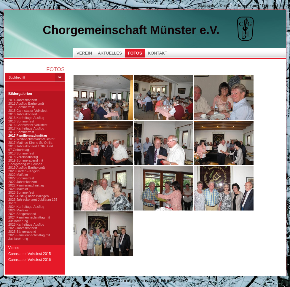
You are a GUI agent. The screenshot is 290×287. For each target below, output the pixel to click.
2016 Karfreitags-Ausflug (26, 117)
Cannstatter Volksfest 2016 (29, 260)
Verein (84, 53)
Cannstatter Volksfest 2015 (29, 254)
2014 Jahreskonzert (22, 100)
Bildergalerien (20, 94)
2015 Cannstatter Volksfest (27, 110)
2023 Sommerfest (21, 192)
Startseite (207, 5)
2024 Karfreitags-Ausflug (26, 206)
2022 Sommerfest (21, 178)
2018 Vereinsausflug (23, 157)
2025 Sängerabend (22, 231)
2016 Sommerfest (21, 121)
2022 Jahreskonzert (22, 182)
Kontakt (227, 5)
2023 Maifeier (18, 189)
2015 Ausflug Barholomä (26, 103)
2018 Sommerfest (21, 153)
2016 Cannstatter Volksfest (27, 125)
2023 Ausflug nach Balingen (28, 196)
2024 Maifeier (18, 210)
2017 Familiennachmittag (27, 135)
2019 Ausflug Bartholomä (26, 167)
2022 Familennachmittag (26, 185)
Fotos (135, 53)
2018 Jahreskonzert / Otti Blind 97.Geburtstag (30, 148)
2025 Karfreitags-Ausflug (26, 224)
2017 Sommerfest (21, 132)
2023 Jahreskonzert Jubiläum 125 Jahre (32, 201)
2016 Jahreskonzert (22, 114)
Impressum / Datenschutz (261, 5)
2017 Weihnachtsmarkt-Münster (31, 139)
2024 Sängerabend (22, 214)
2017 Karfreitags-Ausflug (26, 128)
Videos (13, 248)
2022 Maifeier (18, 174)
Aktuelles (110, 53)
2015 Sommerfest (21, 107)
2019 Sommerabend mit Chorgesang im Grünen (25, 162)
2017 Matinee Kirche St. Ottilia (30, 142)
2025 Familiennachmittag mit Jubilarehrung (29, 236)
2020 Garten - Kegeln (23, 171)
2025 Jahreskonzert (22, 228)
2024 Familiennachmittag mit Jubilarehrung (29, 219)
